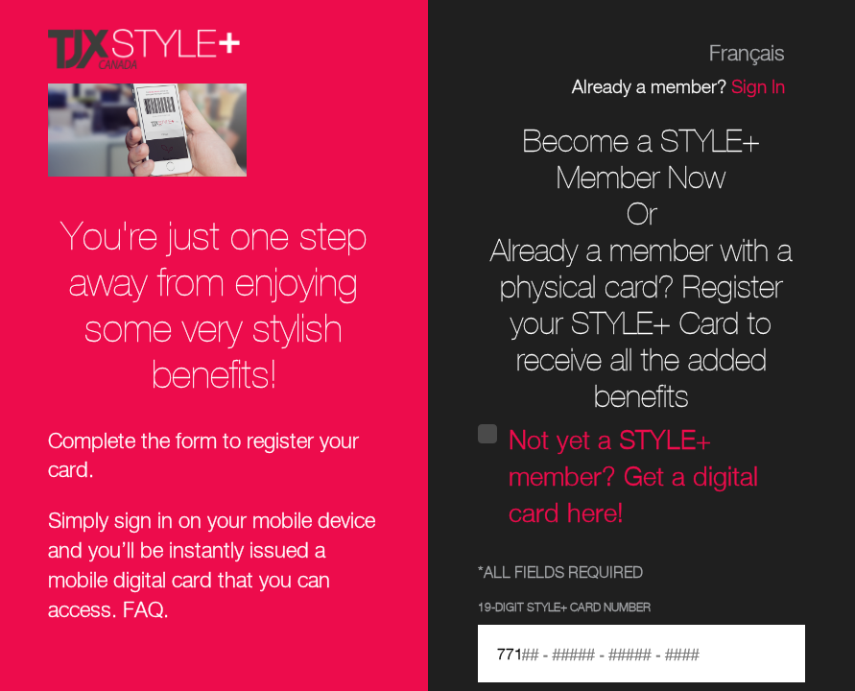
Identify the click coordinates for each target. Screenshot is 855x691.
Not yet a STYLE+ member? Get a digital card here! (633, 478)
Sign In (758, 88)
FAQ (143, 611)
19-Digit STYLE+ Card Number (564, 608)
